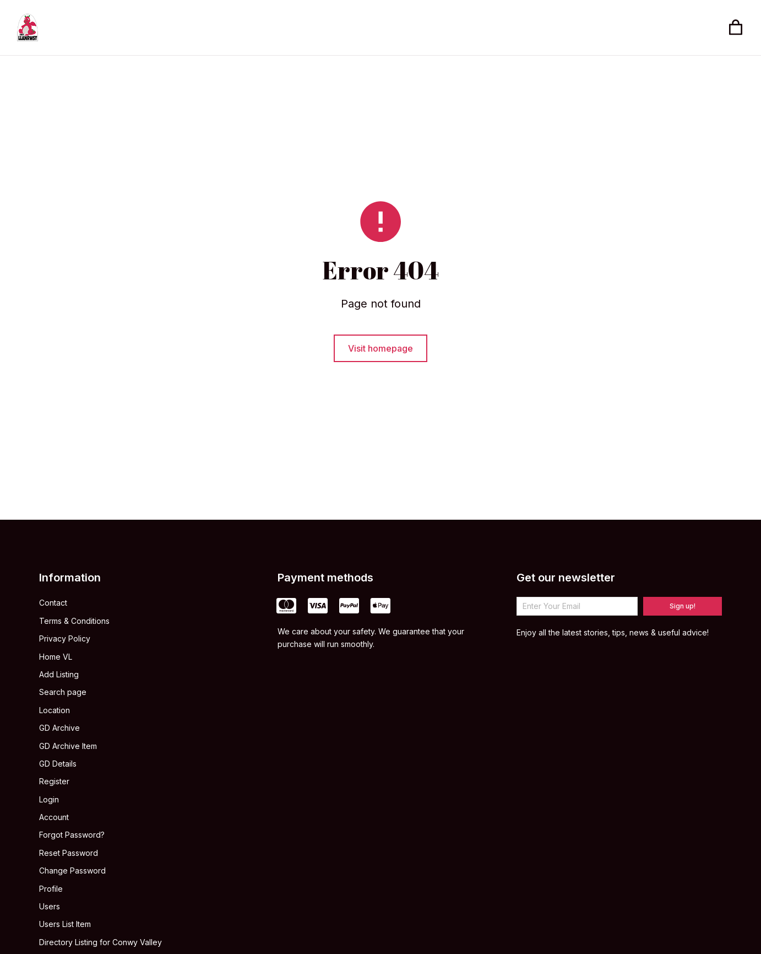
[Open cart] (735, 27)
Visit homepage (380, 349)
